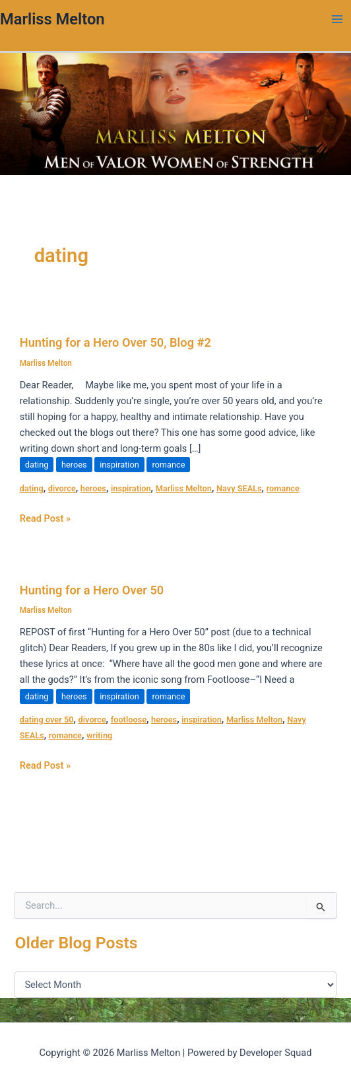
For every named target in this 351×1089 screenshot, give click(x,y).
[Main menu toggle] (337, 19)
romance (168, 465)
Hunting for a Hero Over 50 (92, 590)
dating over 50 (47, 719)
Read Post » (45, 517)
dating (37, 465)
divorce (62, 488)
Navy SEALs (239, 488)
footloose (128, 719)
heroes (74, 465)
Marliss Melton (52, 19)
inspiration (119, 465)
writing (99, 735)
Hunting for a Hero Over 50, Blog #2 (115, 342)
